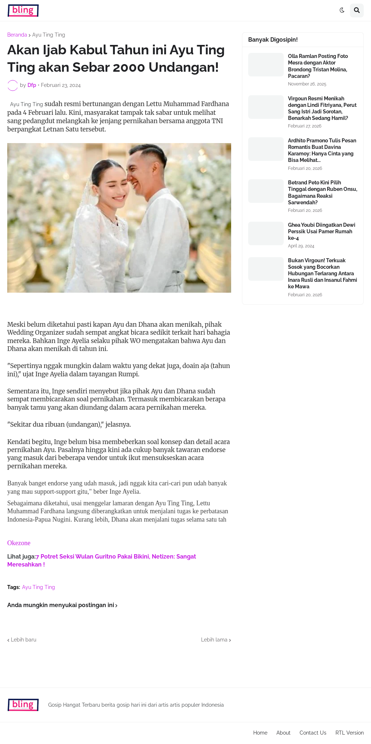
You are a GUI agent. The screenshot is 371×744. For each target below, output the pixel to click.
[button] (342, 10)
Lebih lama (214, 640)
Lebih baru (23, 640)
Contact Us (313, 733)
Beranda (17, 34)
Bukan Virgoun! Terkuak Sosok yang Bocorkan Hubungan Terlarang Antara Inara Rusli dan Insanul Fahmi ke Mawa (322, 274)
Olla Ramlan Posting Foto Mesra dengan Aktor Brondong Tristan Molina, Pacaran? (318, 66)
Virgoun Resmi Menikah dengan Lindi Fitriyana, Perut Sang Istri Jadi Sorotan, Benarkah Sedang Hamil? (322, 108)
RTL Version (349, 733)
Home (260, 733)
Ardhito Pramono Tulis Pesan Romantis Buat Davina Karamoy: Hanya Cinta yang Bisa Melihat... (322, 150)
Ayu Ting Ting (48, 34)
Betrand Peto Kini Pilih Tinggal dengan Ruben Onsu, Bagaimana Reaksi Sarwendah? (322, 192)
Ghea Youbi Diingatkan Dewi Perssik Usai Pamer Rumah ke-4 (321, 231)
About (283, 733)
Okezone (18, 543)
